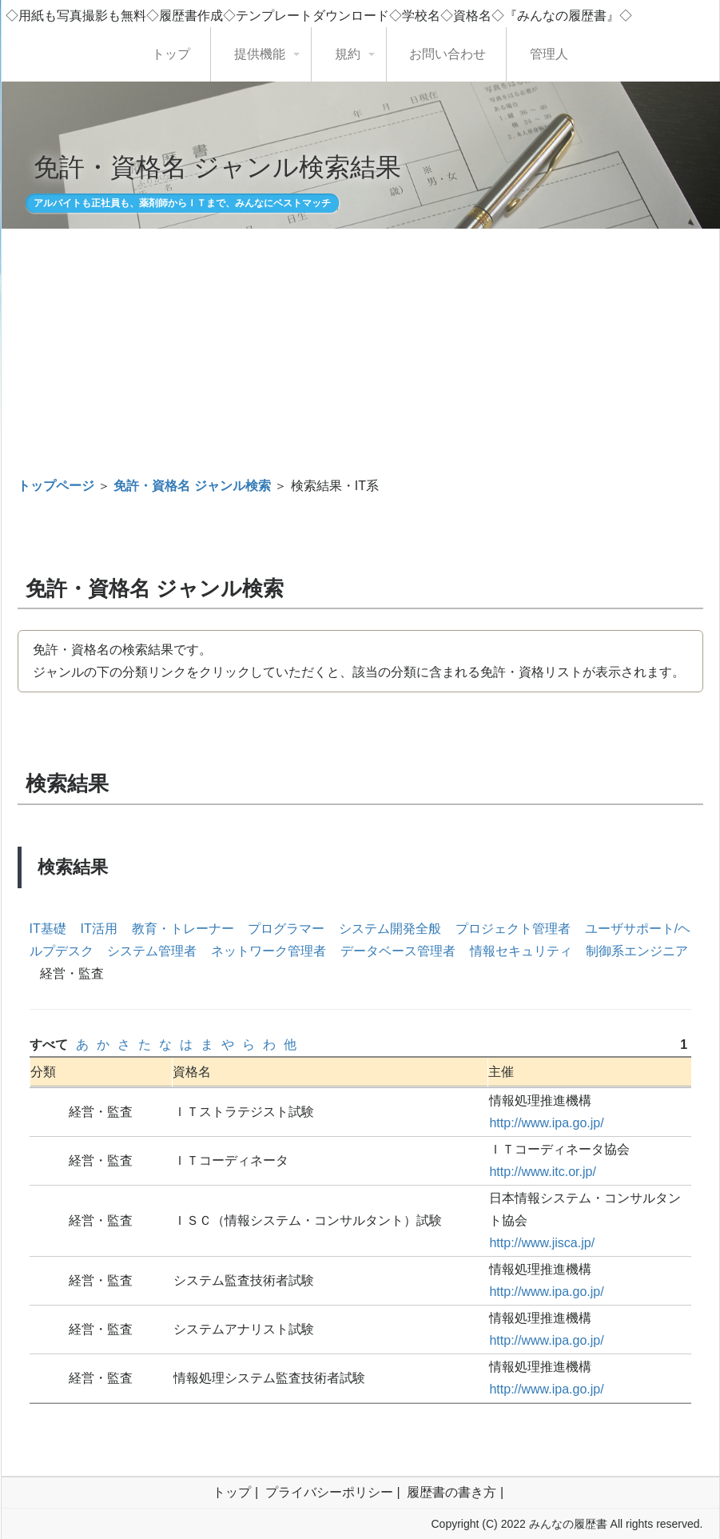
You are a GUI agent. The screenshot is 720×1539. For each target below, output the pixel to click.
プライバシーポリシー (329, 1492)
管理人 (549, 54)
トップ (171, 54)
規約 (347, 54)
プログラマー (286, 928)
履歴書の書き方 (451, 1492)
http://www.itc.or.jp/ (542, 1171)
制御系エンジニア (637, 951)
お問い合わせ (447, 54)
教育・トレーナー (183, 928)
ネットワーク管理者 (268, 951)
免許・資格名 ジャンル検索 (191, 485)
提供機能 (259, 54)
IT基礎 (48, 928)
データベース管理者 (397, 951)
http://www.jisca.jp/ (542, 1243)
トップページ (56, 485)
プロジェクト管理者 (513, 928)
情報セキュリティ (521, 951)
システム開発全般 (390, 928)
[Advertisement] (360, 347)
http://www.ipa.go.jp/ (546, 1123)
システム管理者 (152, 951)
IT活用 (99, 928)
